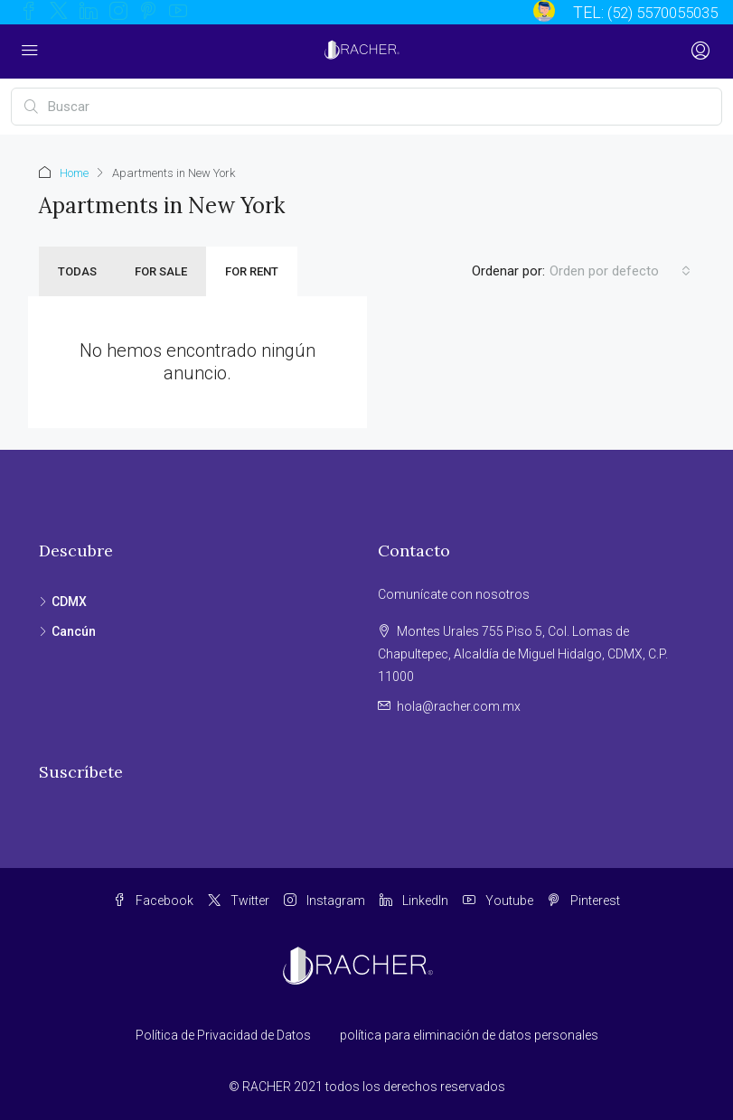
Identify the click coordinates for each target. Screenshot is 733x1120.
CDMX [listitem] (63, 601)
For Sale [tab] (161, 271)
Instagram (324, 900)
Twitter (238, 900)
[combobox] (620, 271)
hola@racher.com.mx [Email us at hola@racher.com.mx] (459, 706)
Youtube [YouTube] (498, 900)
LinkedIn (414, 900)
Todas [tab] (77, 271)
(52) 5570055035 (657, 12)
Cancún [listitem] (67, 631)
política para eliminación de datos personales (469, 1035)
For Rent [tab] (251, 271)
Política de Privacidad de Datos (223, 1035)
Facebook (153, 900)
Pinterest (584, 900)
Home (74, 173)
